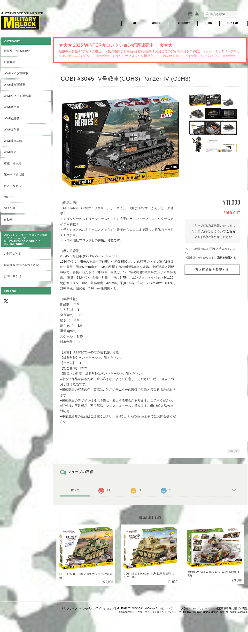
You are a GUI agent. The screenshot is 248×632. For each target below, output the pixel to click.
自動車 (8, 218)
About (156, 22)
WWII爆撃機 (11, 128)
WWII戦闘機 (11, 117)
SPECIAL (10, 207)
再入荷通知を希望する (212, 268)
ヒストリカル (12, 184)
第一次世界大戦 (14, 173)
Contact (233, 22)
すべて (76, 489)
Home (133, 22)
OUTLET (9, 195)
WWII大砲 (10, 150)
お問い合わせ (12, 275)
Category (183, 22)
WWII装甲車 (11, 106)
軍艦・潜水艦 (12, 162)
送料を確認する (226, 256)
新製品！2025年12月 (17, 49)
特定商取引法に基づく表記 (21, 264)
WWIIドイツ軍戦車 (16, 72)
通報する (233, 450)
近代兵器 (9, 61)
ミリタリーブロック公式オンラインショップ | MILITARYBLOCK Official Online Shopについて (117, 607)
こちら (230, 230)
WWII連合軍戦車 (14, 83)
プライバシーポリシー (194, 607)
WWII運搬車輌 (13, 139)
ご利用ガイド (12, 252)
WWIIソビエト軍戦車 (17, 94)
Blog (208, 22)
